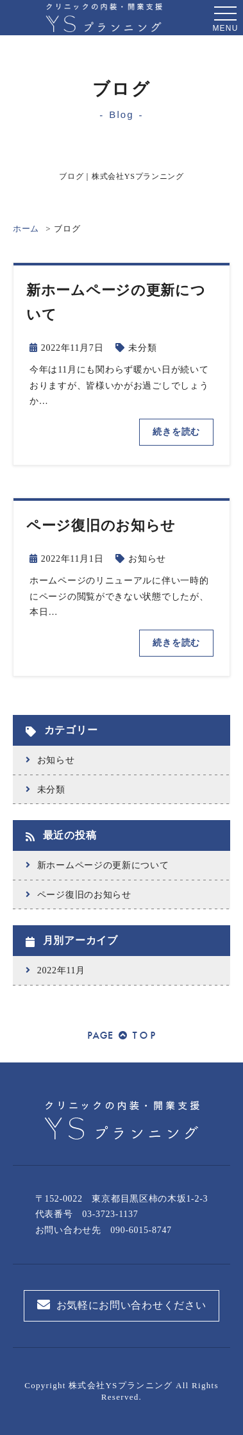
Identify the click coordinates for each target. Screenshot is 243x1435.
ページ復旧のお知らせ (84, 895)
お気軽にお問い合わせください (121, 1304)
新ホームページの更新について (103, 865)
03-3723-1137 (110, 1214)
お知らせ (147, 559)
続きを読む (176, 432)
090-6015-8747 (140, 1230)
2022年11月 (61, 970)
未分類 (142, 348)
